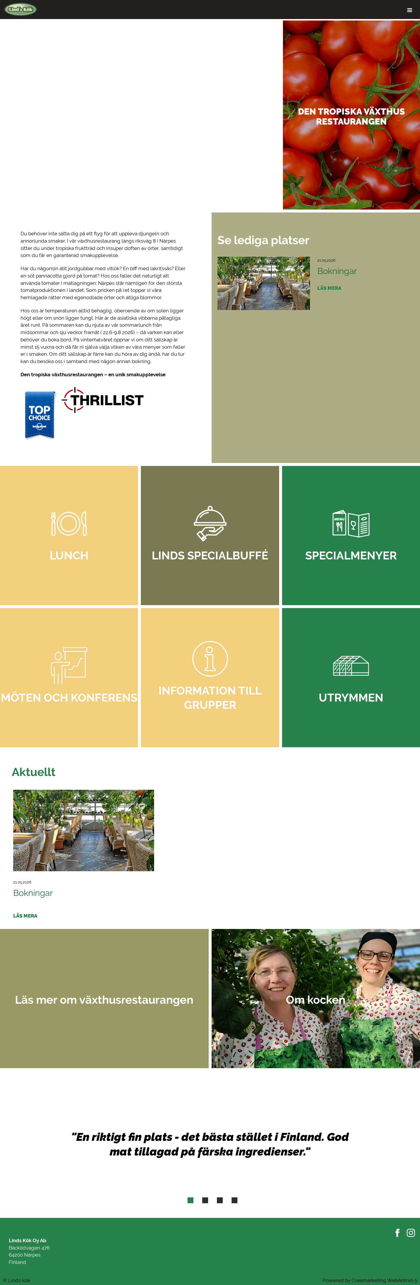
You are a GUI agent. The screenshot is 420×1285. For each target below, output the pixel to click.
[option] (210, 115)
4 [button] (234, 1202)
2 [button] (205, 1202)
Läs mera (329, 288)
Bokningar (337, 271)
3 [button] (220, 1202)
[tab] (190, 1200)
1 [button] (190, 1202)
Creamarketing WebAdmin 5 (384, 1280)
